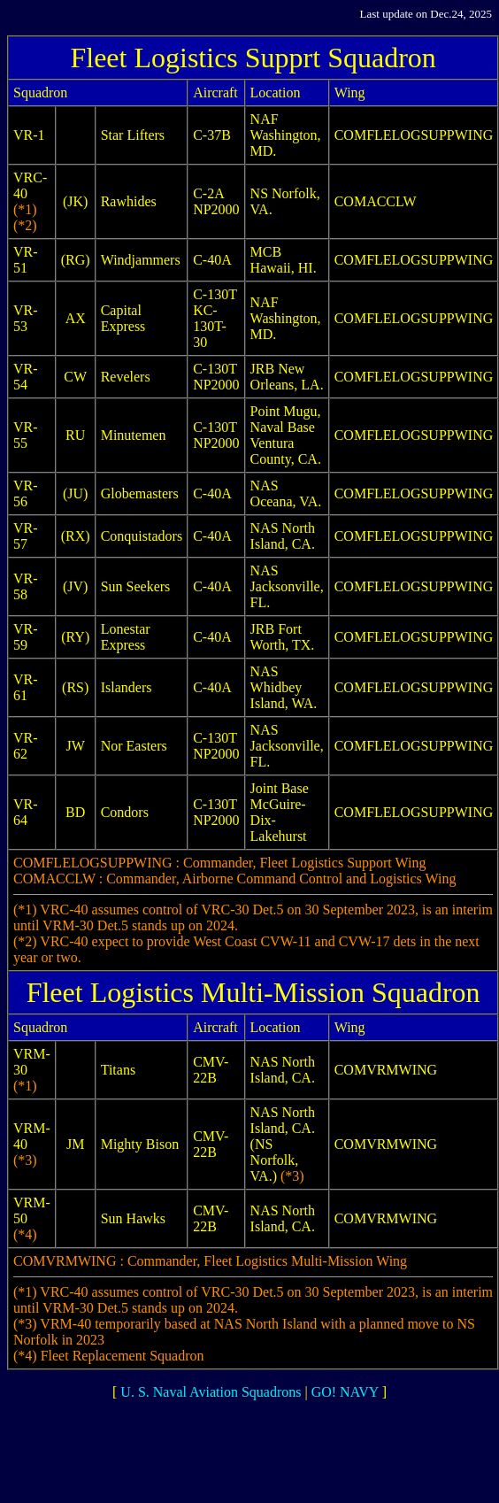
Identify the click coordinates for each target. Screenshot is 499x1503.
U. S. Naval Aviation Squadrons (210, 1391)
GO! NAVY (345, 1391)
